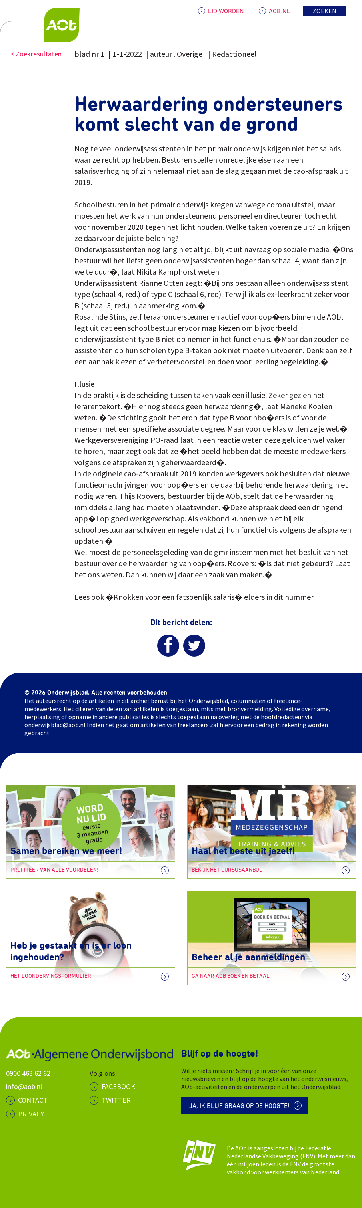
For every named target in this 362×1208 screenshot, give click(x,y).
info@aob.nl (24, 1086)
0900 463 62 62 (28, 1073)
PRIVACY (31, 1113)
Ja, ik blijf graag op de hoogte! (239, 1106)
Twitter (116, 1100)
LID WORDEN (226, 11)
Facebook (118, 1086)
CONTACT (33, 1100)
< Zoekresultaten (36, 53)
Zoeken (324, 11)
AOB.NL (279, 11)
